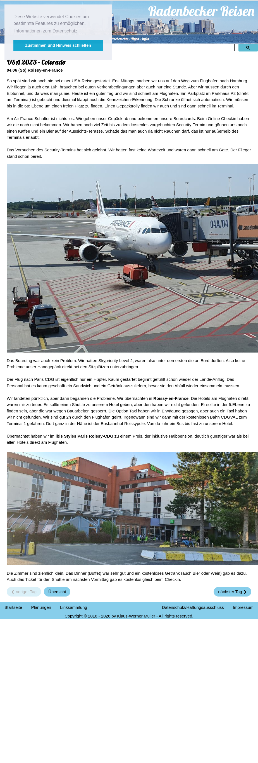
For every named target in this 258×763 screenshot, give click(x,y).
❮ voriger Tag (24, 591)
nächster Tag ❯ (232, 591)
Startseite (13, 607)
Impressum (243, 607)
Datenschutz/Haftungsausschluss (193, 607)
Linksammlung (73, 607)
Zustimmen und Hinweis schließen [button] (58, 45)
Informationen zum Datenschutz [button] (45, 31)
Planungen (41, 607)
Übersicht (57, 591)
